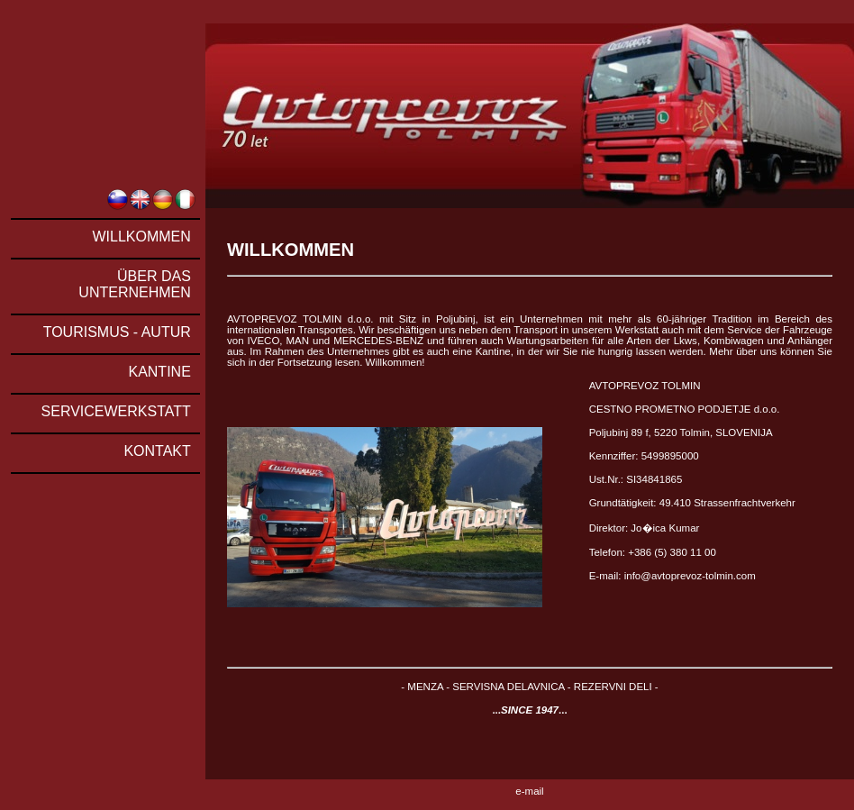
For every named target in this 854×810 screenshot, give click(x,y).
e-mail (529, 791)
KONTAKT (156, 451)
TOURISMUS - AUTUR (117, 332)
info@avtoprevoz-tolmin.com (690, 575)
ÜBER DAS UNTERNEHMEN (134, 284)
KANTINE (159, 371)
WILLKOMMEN (141, 236)
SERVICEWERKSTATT (116, 411)
